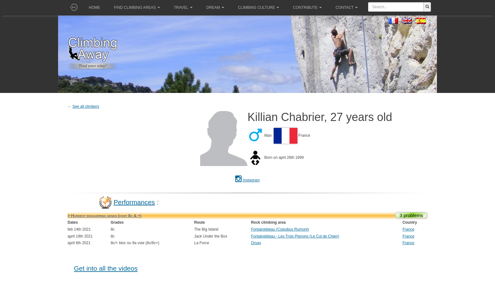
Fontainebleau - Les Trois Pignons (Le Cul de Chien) (295, 236)
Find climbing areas (137, 7)
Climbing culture (258, 7)
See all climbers (85, 106)
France (408, 229)
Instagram (247, 180)
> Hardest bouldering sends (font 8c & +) (105, 215)
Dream (215, 7)
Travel (183, 7)
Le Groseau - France (404, 86)
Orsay (256, 243)
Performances (134, 201)
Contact (347, 7)
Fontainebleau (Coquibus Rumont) (280, 229)
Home (94, 7)
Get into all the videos (106, 268)
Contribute (307, 7)
